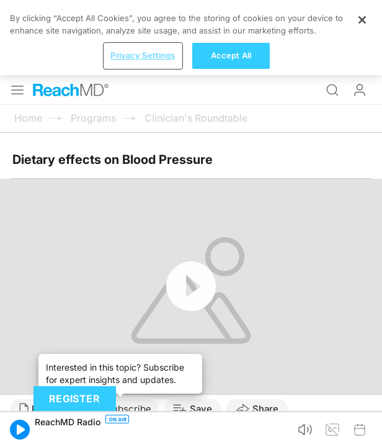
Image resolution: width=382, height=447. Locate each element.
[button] (20, 430)
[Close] (362, 20)
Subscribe (128, 409)
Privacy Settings (142, 55)
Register (74, 398)
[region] (191, 37)
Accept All (231, 55)
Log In (359, 90)
